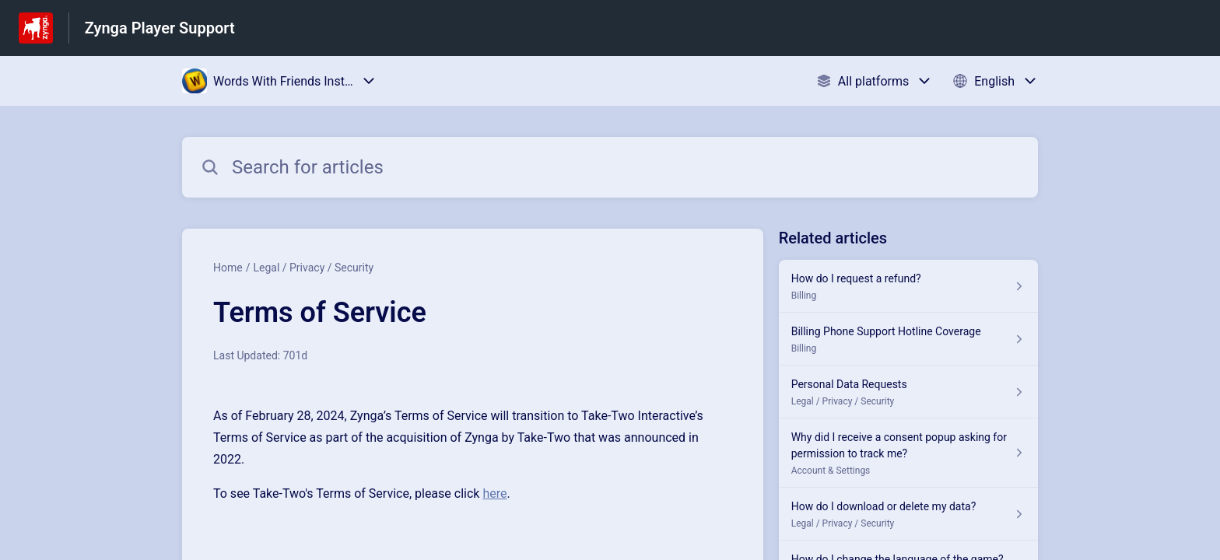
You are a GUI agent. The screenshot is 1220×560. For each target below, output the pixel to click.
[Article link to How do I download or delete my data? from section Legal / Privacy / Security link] (908, 514)
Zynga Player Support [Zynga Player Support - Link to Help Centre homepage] (160, 28)
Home (228, 267)
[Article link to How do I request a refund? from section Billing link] (908, 286)
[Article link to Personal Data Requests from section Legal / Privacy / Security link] (908, 392)
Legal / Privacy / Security (313, 267)
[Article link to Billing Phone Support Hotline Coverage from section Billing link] (908, 339)
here (494, 493)
